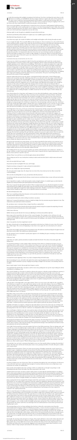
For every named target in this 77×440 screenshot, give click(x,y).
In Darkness (14, 5)
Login (24, 438)
